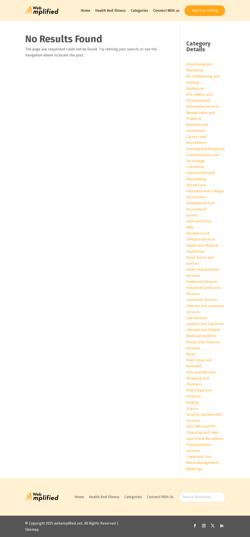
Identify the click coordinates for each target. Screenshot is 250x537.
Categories (139, 10)
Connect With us (166, 10)
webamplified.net (68, 523)
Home (85, 10)
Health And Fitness (110, 10)
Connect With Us (160, 497)
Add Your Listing (205, 10)
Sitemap (32, 529)
